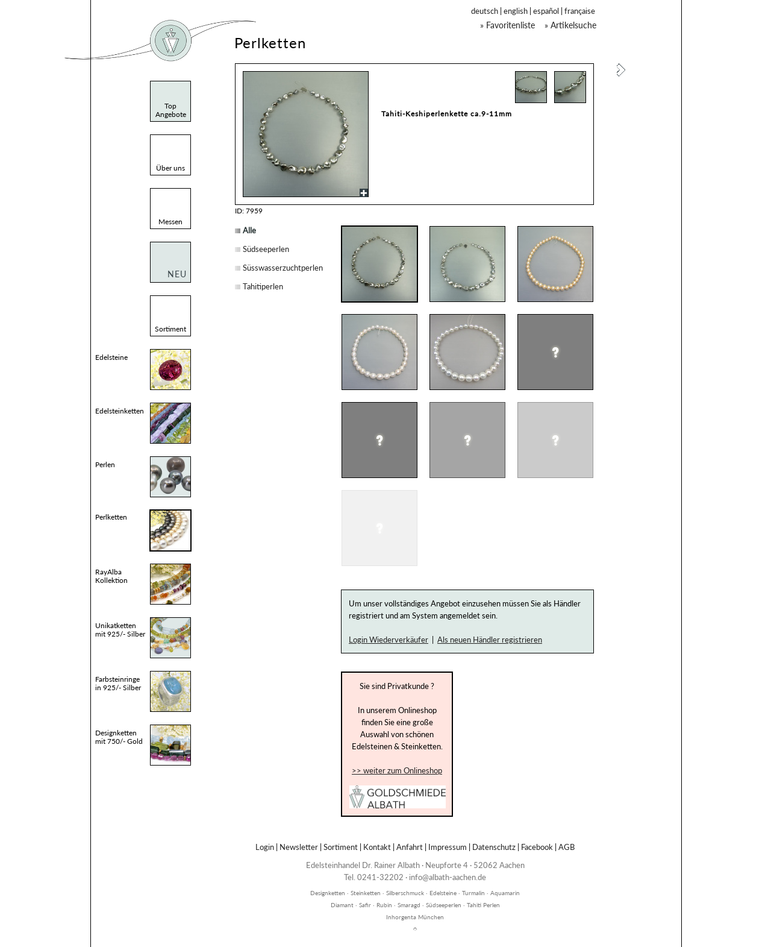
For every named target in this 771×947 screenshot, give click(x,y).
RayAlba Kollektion (111, 576)
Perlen (105, 464)
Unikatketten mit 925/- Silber (120, 629)
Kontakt (377, 847)
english (516, 11)
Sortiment (340, 847)
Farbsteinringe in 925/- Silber (118, 683)
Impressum (447, 847)
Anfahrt (409, 847)
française (579, 11)
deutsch (484, 11)
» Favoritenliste (507, 25)
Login (264, 847)
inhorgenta (415, 886)
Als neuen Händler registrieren (489, 639)
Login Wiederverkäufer (388, 639)
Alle (249, 230)
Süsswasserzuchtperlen (283, 267)
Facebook (537, 847)
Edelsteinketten (119, 410)
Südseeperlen (266, 249)
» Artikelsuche (570, 25)
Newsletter (298, 847)
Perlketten (111, 516)
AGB (566, 847)
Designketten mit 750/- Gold (119, 737)
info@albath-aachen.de (447, 877)
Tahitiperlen (263, 286)
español (546, 11)
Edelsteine (111, 357)
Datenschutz (494, 847)
